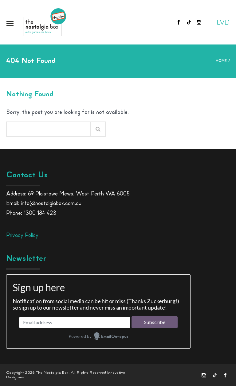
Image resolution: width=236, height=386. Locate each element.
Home (221, 61)
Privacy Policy (22, 235)
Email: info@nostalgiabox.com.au (43, 204)
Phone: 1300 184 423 (31, 213)
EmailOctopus (114, 336)
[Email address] (74, 322)
